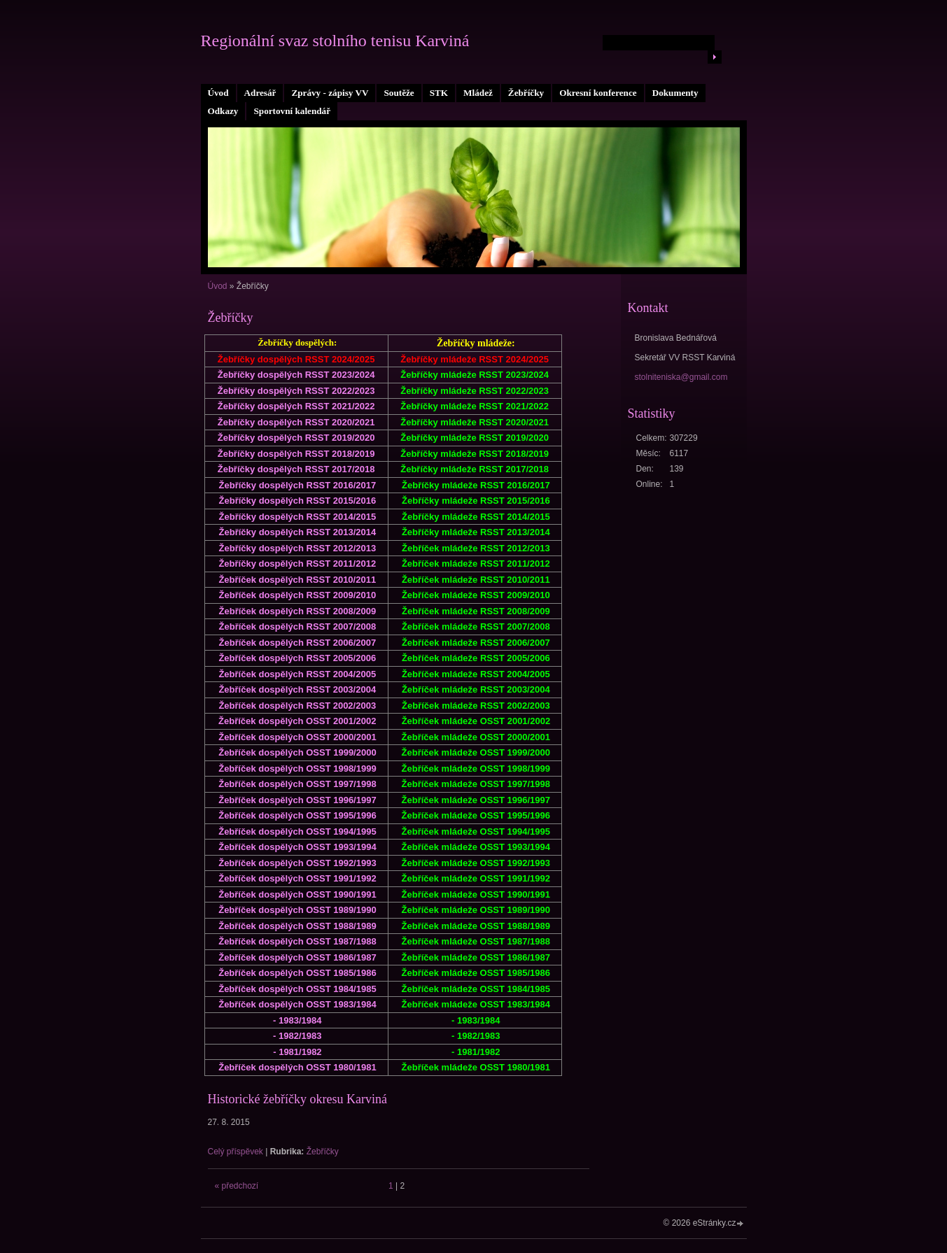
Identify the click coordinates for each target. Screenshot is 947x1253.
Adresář (260, 92)
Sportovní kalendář (291, 111)
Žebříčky (526, 92)
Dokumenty (675, 92)
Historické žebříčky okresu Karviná (297, 1099)
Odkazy (223, 111)
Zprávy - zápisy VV (329, 92)
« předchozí (237, 1186)
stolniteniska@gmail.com (681, 377)
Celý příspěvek (235, 1151)
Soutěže (399, 92)
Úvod (218, 92)
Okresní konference (598, 92)
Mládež (478, 92)
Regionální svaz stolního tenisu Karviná (335, 40)
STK (439, 92)
